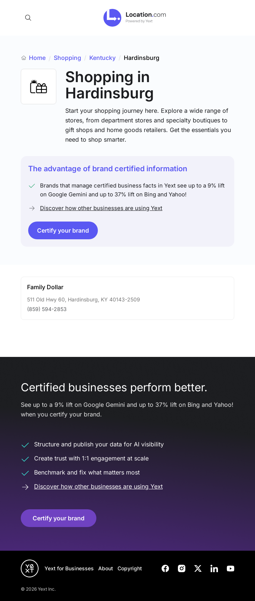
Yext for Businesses (69, 568)
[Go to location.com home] (134, 18)
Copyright (129, 568)
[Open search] (28, 17)
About (105, 568)
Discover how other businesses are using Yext (101, 208)
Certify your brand (63, 230)
